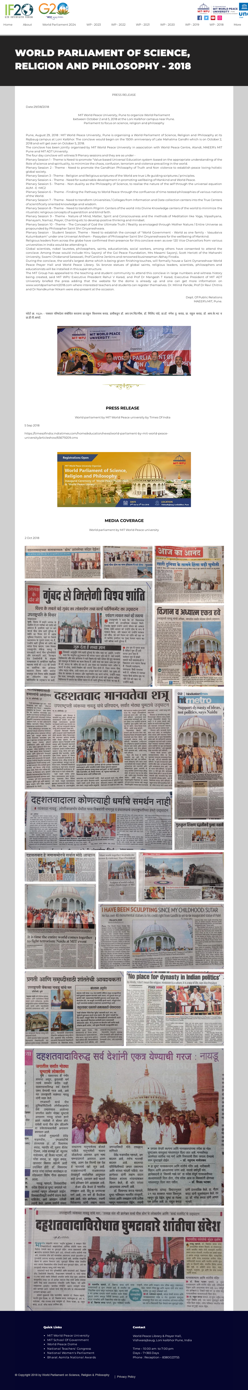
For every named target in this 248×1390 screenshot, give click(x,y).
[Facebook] (199, 18)
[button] (29, 24)
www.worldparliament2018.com (49, 285)
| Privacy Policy (124, 1376)
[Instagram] (219, 18)
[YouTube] (213, 18)
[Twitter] (206, 18)
